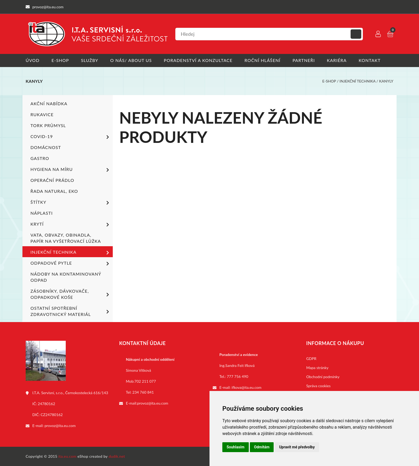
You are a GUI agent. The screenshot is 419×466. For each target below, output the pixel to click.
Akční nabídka (48, 103)
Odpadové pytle (70, 263)
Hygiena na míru (70, 169)
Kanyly (386, 81)
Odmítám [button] (262, 447)
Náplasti (41, 213)
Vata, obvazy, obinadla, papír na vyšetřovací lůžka (65, 238)
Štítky (70, 202)
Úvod (33, 60)
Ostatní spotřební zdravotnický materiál (70, 311)
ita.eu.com (67, 456)
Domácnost (45, 147)
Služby (89, 60)
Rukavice (42, 114)
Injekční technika (357, 81)
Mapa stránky (317, 367)
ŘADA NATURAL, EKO (54, 191)
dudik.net (117, 456)
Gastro (39, 158)
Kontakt (370, 60)
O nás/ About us (131, 60)
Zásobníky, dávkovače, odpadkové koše (70, 294)
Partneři (304, 60)
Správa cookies (318, 385)
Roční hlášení (263, 60)
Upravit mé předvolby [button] (297, 447)
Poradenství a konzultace (198, 60)
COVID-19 (70, 137)
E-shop (60, 60)
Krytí (70, 224)
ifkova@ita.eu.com (247, 387)
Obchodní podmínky (323, 376)
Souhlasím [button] (236, 447)
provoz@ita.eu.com (60, 425)
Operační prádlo (52, 180)
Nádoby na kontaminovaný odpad (65, 277)
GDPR (311, 358)
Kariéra (337, 60)
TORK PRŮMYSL (48, 125)
